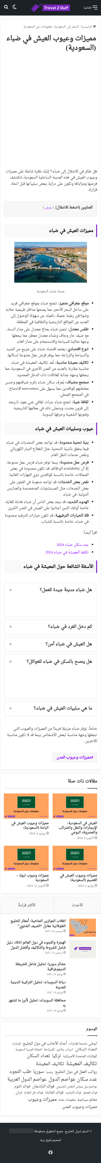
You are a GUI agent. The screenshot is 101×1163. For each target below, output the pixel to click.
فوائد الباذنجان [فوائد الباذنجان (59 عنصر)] (43, 1087)
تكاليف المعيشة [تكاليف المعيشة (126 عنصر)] (50, 1064)
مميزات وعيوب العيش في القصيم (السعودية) (78, 878)
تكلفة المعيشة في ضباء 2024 (67, 552)
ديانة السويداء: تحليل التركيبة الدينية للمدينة (38, 985)
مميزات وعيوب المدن (73, 757)
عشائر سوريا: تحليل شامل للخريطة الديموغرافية (40, 967)
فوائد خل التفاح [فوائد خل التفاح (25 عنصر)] (33, 1093)
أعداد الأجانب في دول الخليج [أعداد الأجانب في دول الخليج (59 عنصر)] (45, 1044)
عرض (48, 207)
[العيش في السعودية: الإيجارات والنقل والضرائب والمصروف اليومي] (75, 806)
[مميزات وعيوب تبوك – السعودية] (26, 858)
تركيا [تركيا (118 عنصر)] (56, 1056)
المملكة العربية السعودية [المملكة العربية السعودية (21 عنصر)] (29, 1050)
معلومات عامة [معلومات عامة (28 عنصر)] (67, 1100)
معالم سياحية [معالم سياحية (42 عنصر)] (87, 1100)
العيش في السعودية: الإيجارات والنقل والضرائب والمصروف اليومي (78, 828)
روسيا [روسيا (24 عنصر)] (49, 1072)
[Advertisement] (50, 108)
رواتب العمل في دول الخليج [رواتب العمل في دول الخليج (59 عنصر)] (76, 1072)
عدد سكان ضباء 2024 (73, 545)
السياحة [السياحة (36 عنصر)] (49, 1049)
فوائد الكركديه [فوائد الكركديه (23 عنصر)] (73, 1093)
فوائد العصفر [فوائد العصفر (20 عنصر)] (90, 1093)
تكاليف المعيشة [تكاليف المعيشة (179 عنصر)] (81, 1064)
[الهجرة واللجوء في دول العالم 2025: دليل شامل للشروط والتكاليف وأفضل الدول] (82, 949)
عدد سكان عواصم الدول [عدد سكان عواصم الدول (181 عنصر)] (72, 1080)
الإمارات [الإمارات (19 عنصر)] (16, 1044)
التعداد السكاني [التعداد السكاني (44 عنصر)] (86, 1050)
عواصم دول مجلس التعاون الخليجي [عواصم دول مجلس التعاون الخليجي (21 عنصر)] (76, 1087)
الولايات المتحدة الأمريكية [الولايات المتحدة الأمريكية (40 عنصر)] (80, 1056)
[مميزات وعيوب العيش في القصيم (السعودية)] (75, 858)
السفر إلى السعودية (66, 27)
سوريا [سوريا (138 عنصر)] (38, 1072)
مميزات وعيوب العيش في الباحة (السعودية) (30, 825)
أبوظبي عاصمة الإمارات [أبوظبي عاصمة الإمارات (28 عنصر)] (83, 1044)
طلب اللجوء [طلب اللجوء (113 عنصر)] (20, 1072)
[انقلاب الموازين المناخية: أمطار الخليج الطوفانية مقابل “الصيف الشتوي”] (82, 928)
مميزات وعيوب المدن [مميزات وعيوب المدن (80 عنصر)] (79, 1107)
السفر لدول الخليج (77, 1131)
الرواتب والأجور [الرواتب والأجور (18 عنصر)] (64, 1050)
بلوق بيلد (46, 1140)
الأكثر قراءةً (26, 905)
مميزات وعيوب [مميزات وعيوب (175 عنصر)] (42, 1100)
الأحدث (77, 905)
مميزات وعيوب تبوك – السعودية (32, 878)
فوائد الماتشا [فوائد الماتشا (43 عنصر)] (54, 1092)
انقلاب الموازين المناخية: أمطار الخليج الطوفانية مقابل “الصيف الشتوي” (38, 924)
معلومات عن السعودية (37, 27)
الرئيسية (88, 27)
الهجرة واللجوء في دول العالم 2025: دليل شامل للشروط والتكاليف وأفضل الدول (36, 945)
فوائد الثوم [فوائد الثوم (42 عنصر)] (22, 1087)
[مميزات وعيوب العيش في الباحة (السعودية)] (26, 806)
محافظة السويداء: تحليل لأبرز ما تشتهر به (37, 1003)
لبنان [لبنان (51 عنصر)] (19, 1093)
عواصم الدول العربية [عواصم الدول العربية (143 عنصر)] (27, 1080)
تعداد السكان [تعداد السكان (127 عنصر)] (38, 1056)
